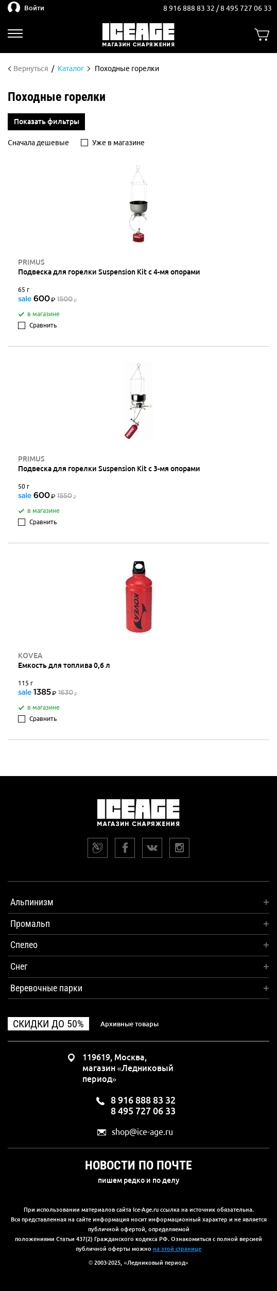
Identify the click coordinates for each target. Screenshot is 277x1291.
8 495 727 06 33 (246, 8)
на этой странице (177, 1249)
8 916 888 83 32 (189, 8)
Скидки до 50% (48, 1024)
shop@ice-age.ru (142, 1132)
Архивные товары (129, 1023)
